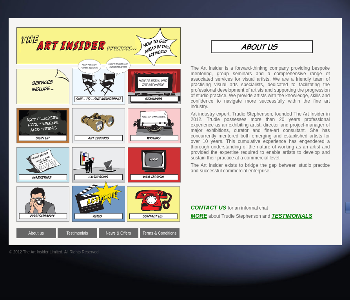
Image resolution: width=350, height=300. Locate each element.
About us (36, 233)
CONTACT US (209, 207)
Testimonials (77, 233)
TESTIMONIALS (292, 216)
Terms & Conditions (160, 233)
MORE (199, 216)
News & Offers (118, 233)
